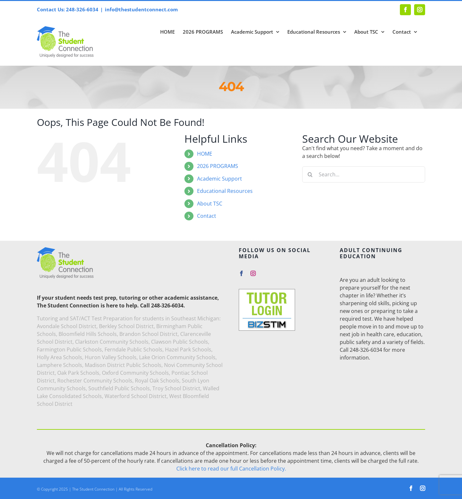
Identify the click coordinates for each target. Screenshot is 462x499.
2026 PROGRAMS (217, 166)
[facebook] (241, 273)
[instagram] (253, 273)
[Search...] (363, 174)
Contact (206, 215)
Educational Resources (225, 190)
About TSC (209, 203)
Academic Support (219, 178)
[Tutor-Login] (267, 291)
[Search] (310, 174)
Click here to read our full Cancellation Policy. (231, 468)
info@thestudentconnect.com (141, 9)
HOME (204, 153)
